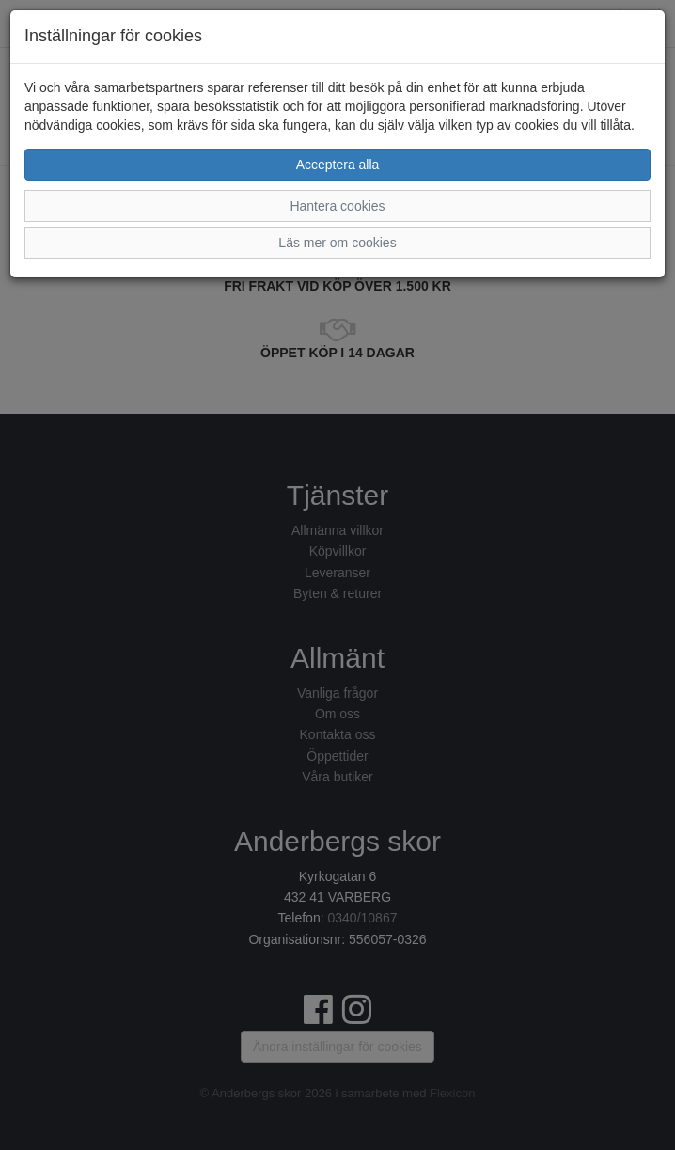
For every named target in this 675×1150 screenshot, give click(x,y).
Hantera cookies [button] (337, 205)
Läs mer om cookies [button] (337, 242)
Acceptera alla (338, 164)
